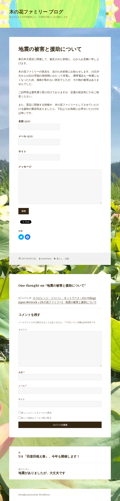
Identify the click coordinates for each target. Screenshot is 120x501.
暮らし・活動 (63, 258)
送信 (24, 211)
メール (25, 136)
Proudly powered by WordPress (34, 494)
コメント (22, 329)
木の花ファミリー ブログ (36, 11)
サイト (22, 151)
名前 (24, 121)
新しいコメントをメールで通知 (36, 412)
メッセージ (24, 166)
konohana (46, 258)
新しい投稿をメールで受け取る (36, 417)
